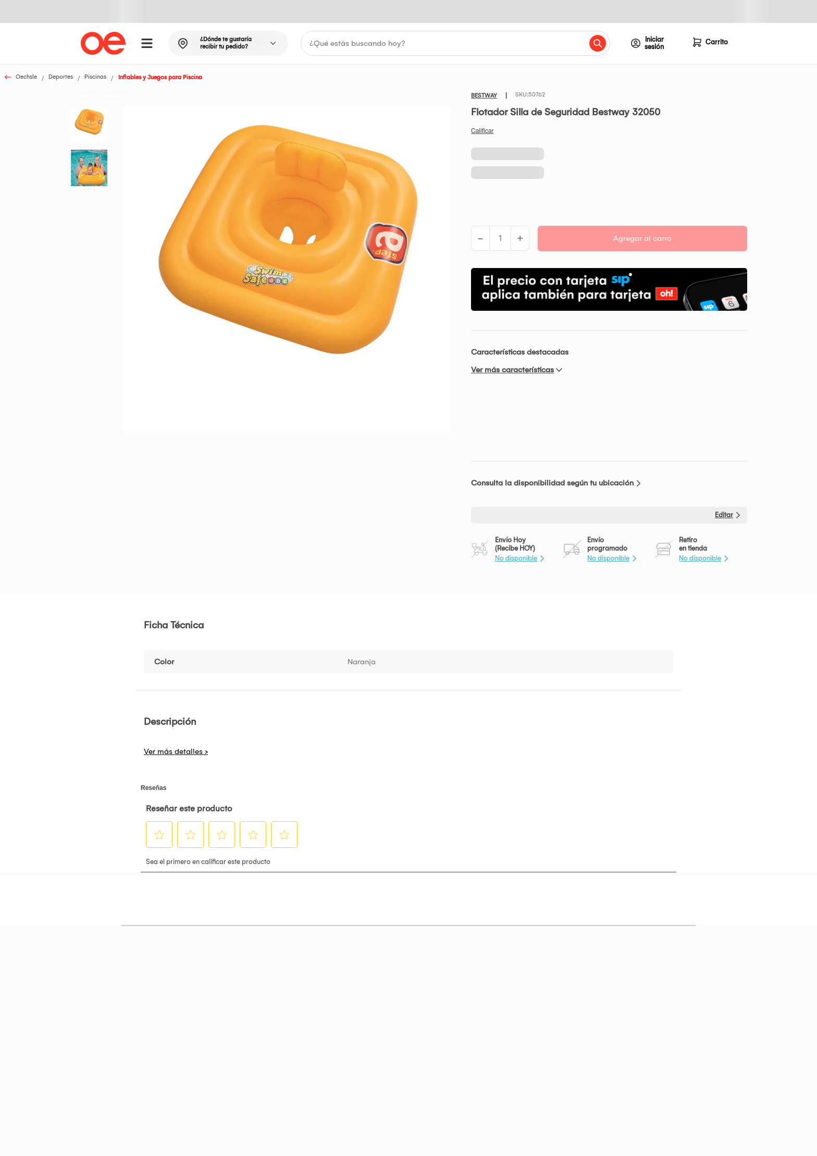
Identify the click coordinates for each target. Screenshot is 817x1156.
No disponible (516, 558)
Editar (724, 515)
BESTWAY (484, 95)
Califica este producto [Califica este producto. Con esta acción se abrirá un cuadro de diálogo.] (482, 131)
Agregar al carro (642, 238)
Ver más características (512, 369)
